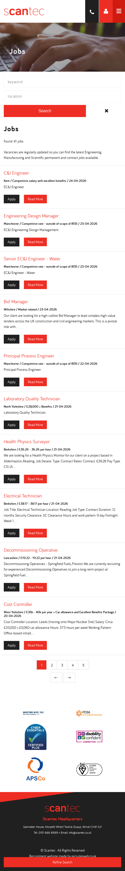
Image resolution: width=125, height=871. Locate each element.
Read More (35, 198)
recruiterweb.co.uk (84, 856)
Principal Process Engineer (29, 356)
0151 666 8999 (48, 832)
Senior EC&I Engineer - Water (32, 259)
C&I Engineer (16, 173)
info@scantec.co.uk (80, 832)
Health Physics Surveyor (27, 441)
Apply (12, 198)
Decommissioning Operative (30, 550)
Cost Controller (18, 604)
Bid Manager (16, 301)
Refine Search (62, 862)
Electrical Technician (23, 496)
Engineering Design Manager (31, 216)
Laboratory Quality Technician (32, 399)
